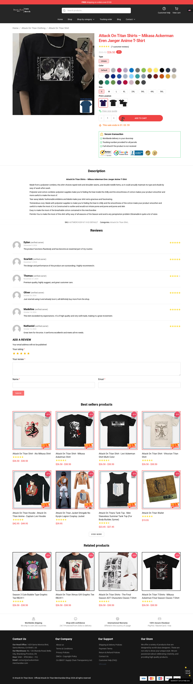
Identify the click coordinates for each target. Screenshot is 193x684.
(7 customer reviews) (120, 47)
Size (101, 87)
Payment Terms (105, 649)
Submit (18, 393)
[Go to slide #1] (46, 121)
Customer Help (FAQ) (108, 660)
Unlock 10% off (187, 672)
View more (96, 534)
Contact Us (103, 656)
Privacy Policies (62, 652)
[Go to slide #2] (60, 121)
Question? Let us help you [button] (180, 681)
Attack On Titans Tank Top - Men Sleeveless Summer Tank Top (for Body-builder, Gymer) (115, 516)
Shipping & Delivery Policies (110, 645)
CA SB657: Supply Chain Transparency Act (74, 660)
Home (15, 28)
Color (101, 65)
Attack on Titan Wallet (153, 513)
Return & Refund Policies (109, 652)
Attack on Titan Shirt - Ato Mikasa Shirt (32, 453)
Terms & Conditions (64, 649)
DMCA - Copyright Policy (66, 656)
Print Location (105, 96)
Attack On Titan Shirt (59, 28)
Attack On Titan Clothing (33, 28)
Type (101, 57)
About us (60, 645)
